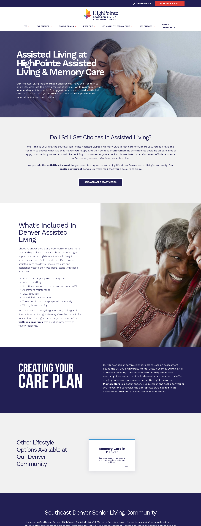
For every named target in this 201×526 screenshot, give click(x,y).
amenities (68, 165)
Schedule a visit (170, 3)
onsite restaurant (71, 168)
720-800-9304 (142, 3)
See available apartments (100, 182)
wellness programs (31, 321)
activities (53, 165)
